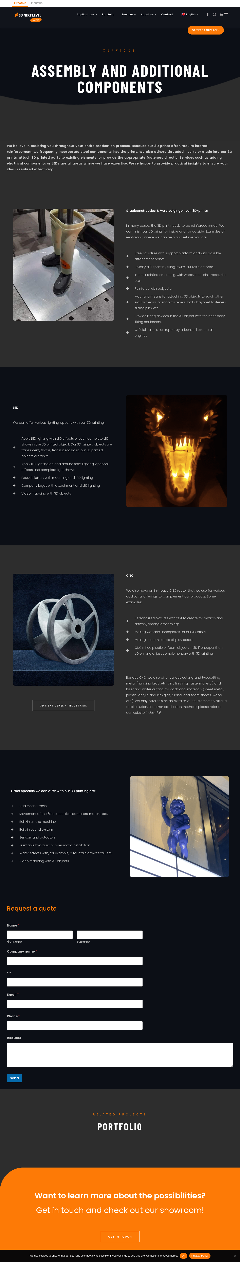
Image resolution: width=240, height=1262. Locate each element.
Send (14, 1078)
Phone (13, 1016)
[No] (235, 1256)
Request (14, 1038)
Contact (167, 14)
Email (13, 995)
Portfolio (108, 14)
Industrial (37, 3)
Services (128, 14)
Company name (22, 951)
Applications (86, 14)
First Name (14, 941)
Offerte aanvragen (206, 30)
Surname (83, 941)
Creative (20, 3)
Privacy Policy (199, 1255)
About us (147, 14)
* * (9, 973)
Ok (183, 1255)
